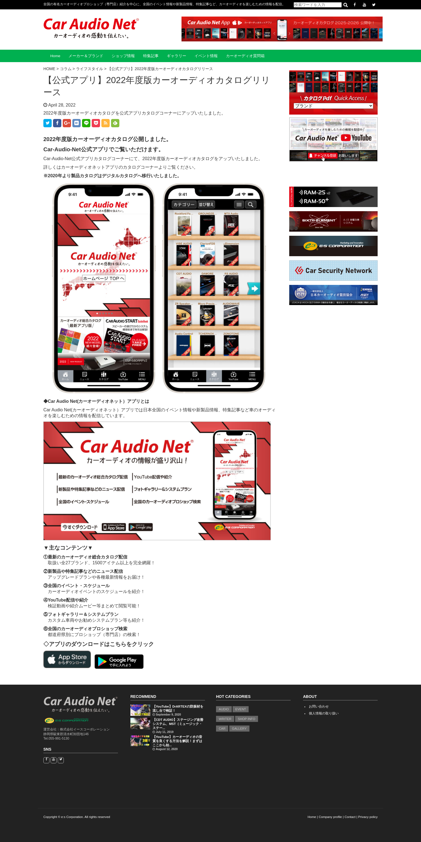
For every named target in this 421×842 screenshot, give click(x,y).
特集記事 (151, 56)
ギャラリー (176, 56)
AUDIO (224, 709)
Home (55, 56)
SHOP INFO (246, 719)
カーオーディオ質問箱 (245, 56)
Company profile (330, 817)
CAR (222, 728)
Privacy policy (368, 817)
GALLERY (239, 728)
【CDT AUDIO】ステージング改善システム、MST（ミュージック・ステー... (177, 724)
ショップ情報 (123, 56)
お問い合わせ (319, 706)
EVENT (240, 709)
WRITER (225, 719)
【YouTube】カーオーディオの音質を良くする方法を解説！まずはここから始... (177, 741)
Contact (350, 817)
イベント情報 (206, 56)
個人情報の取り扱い (324, 713)
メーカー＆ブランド (86, 56)
